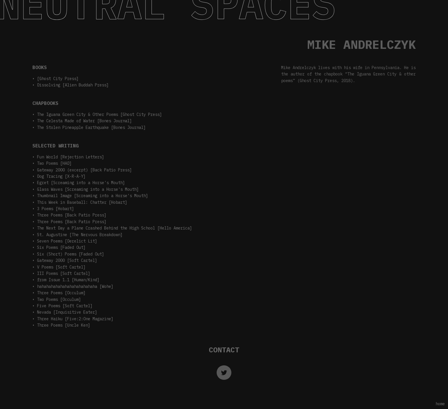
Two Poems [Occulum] (59, 299)
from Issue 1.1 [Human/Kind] (68, 279)
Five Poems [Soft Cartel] (65, 305)
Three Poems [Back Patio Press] (71, 215)
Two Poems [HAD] (54, 163)
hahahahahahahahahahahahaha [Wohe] (75, 286)
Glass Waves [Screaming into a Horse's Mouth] (88, 189)
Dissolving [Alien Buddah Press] (73, 85)
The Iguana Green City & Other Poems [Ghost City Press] (99, 114)
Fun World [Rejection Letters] (70, 157)
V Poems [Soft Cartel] (61, 267)
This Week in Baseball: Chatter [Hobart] (82, 202)
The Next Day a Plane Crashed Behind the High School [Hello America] (114, 228)
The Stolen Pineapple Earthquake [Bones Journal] (91, 127)
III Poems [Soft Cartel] (63, 273)
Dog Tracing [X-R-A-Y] (61, 176)
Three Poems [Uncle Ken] (63, 325)
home (440, 403)
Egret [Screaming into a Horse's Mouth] (81, 182)
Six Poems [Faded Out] (61, 247)
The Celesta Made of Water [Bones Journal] (84, 120)
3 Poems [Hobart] (55, 208)
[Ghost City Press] (58, 78)
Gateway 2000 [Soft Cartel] (67, 260)
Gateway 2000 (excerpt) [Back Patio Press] (84, 170)
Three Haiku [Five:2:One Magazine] (75, 318)
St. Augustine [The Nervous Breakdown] (80, 234)
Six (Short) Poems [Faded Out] (70, 254)
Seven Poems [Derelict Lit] (67, 241)
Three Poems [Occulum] (61, 292)
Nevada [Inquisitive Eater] (67, 312)
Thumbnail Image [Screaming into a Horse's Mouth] (92, 195)
